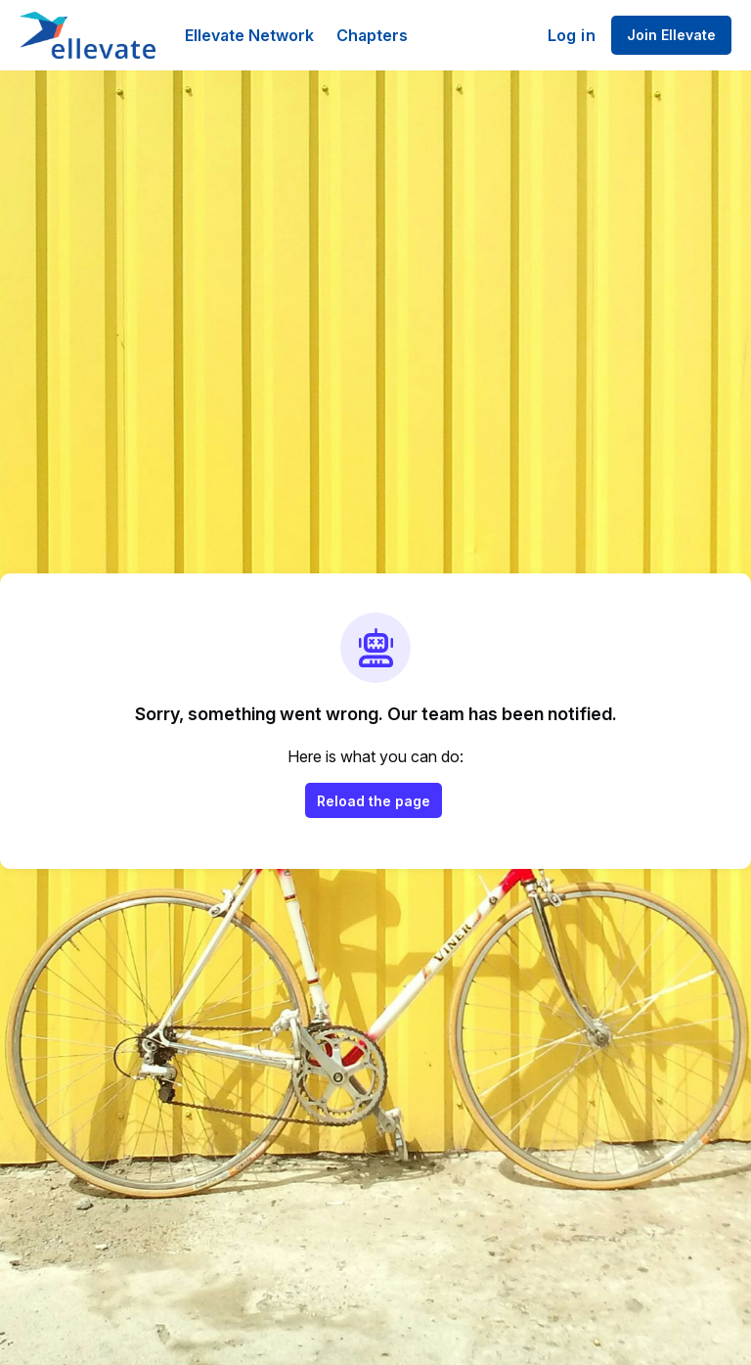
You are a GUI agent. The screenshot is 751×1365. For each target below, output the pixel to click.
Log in (572, 35)
